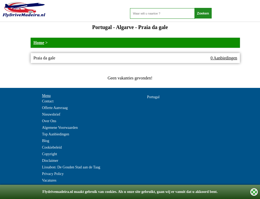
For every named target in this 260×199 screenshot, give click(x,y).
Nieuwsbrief (51, 114)
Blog (45, 141)
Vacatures (49, 180)
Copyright (49, 154)
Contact (48, 101)
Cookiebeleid (52, 147)
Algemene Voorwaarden (60, 128)
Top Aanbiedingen (55, 134)
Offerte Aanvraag (55, 108)
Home (38, 42)
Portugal (153, 97)
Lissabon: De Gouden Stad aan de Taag (71, 167)
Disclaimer (50, 161)
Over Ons (49, 121)
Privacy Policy (53, 174)
